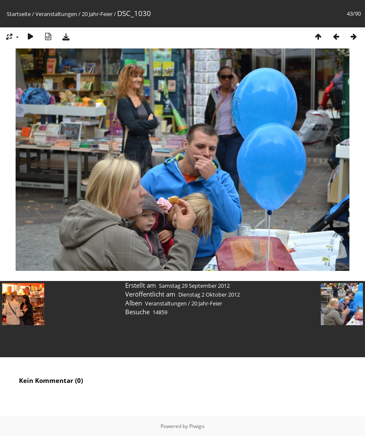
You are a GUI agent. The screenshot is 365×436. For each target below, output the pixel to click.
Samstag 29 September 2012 (194, 285)
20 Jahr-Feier (97, 14)
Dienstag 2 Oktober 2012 (209, 294)
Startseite (19, 14)
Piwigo (196, 426)
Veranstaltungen (56, 14)
